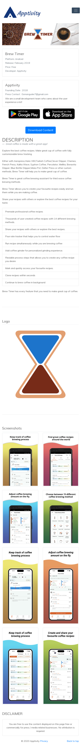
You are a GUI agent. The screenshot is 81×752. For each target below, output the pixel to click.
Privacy (44, 741)
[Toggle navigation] (76, 10)
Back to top (73, 741)
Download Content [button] (40, 130)
